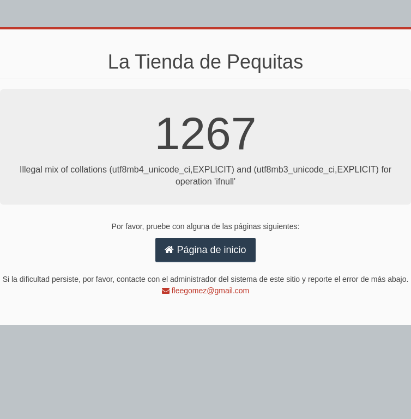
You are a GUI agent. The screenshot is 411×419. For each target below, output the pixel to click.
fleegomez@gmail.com (206, 290)
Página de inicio (205, 249)
